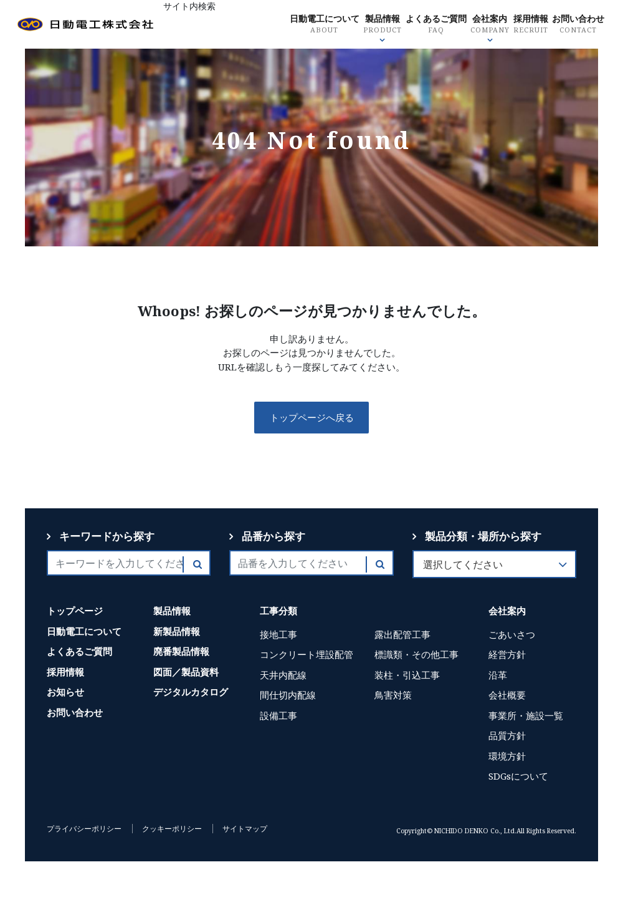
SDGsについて (518, 776)
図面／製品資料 (186, 671)
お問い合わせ (568, 75)
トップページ (75, 610)
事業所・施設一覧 (525, 715)
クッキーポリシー (172, 828)
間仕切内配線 (288, 695)
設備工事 (278, 715)
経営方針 (507, 654)
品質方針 (507, 735)
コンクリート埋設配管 (306, 654)
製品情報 (423, 24)
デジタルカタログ (190, 691)
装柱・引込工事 (407, 675)
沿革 (497, 675)
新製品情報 (176, 631)
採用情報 (577, 24)
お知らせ (65, 691)
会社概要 (507, 695)
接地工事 (278, 634)
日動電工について (363, 24)
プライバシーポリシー (84, 828)
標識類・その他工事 (416, 654)
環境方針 (507, 756)
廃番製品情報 (181, 651)
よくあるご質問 (479, 24)
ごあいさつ (511, 634)
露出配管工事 (402, 634)
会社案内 (535, 24)
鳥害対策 (393, 695)
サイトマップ (244, 828)
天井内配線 (283, 675)
